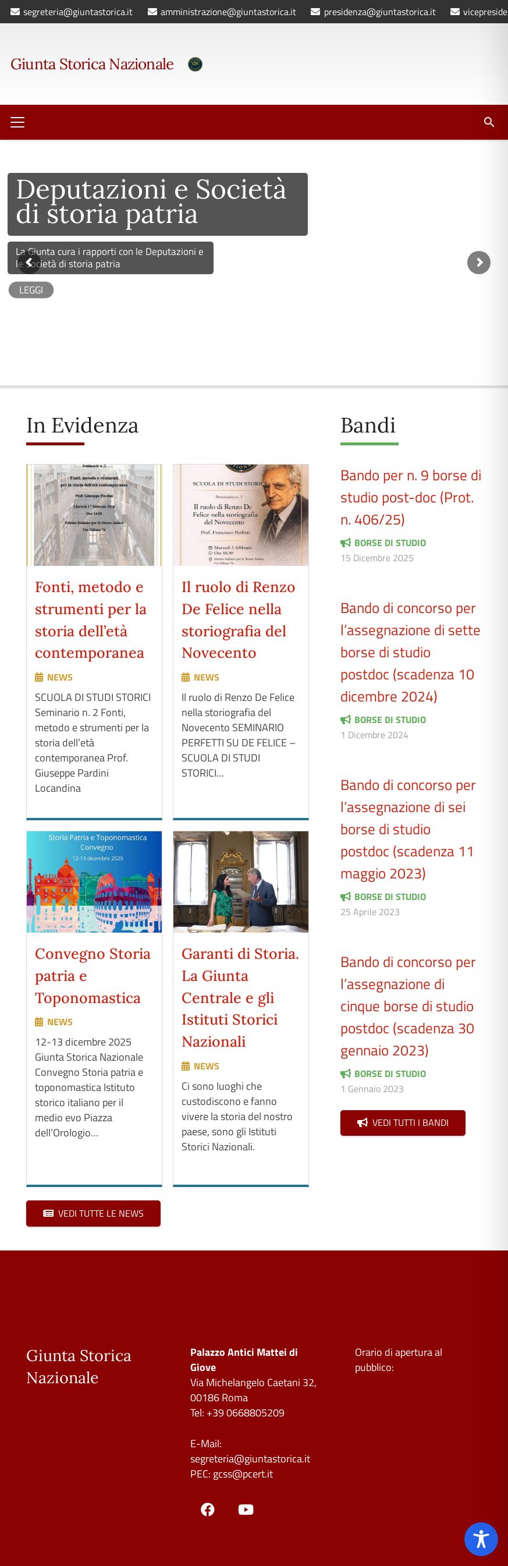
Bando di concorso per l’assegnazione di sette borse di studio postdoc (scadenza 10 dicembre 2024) (410, 651)
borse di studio (390, 543)
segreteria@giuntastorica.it (250, 1458)
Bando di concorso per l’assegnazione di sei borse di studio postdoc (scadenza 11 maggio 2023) (408, 828)
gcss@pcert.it (243, 1474)
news (60, 677)
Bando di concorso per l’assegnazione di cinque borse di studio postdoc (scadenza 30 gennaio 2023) (408, 1005)
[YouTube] (245, 1509)
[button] (17, 122)
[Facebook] (207, 1509)
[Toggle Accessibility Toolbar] (481, 1539)
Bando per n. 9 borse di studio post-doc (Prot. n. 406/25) (410, 496)
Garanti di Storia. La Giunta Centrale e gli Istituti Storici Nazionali (240, 997)
